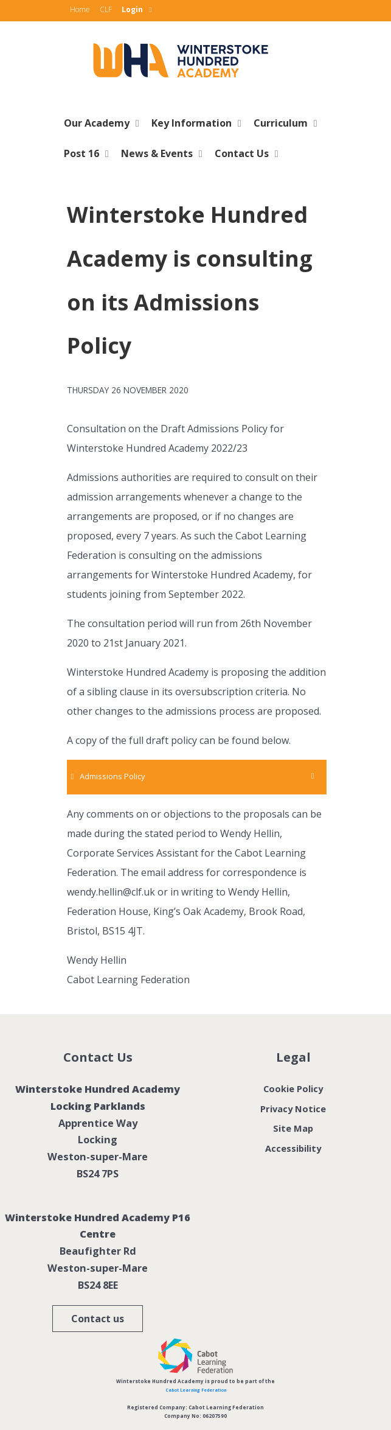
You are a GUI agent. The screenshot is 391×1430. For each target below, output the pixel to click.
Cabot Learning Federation (196, 1389)
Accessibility (293, 1148)
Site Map (293, 1128)
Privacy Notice (293, 1108)
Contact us (97, 1318)
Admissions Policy (112, 776)
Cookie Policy (293, 1088)
